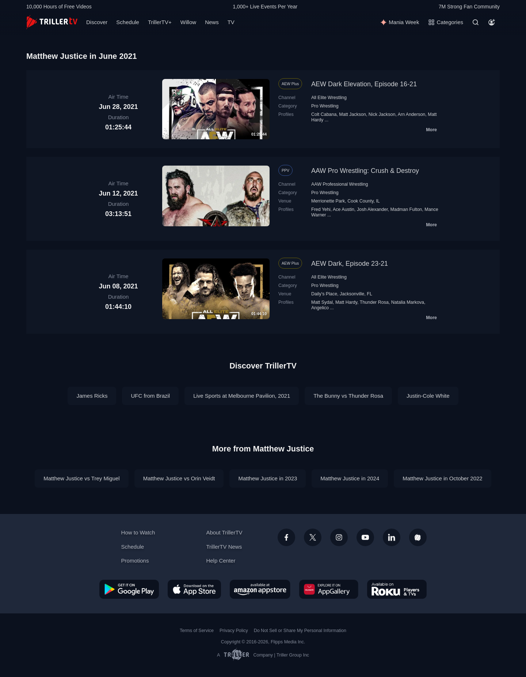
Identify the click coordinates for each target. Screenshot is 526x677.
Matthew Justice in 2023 (267, 478)
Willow (188, 22)
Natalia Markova (407, 302)
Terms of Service (197, 630)
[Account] (492, 22)
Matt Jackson (352, 114)
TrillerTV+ (160, 22)
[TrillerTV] (51, 22)
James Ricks (91, 396)
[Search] (476, 22)
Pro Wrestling (325, 106)
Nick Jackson (382, 114)
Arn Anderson (412, 114)
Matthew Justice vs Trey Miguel (81, 478)
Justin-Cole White (428, 396)
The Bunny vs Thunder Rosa (348, 396)
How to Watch (138, 532)
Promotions (135, 560)
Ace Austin (343, 209)
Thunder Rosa (374, 302)
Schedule (127, 22)
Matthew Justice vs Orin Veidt (179, 478)
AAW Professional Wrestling (339, 184)
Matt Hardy (346, 302)
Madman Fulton (406, 209)
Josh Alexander (372, 209)
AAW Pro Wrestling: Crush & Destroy (365, 170)
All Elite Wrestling (329, 97)
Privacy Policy (234, 630)
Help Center (220, 560)
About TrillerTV (224, 532)
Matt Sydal (322, 302)
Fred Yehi (321, 209)
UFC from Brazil (150, 396)
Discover (96, 22)
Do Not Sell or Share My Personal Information (300, 630)
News (212, 22)
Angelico (320, 307)
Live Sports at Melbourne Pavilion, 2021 (241, 396)
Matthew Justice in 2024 (349, 478)
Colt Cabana (323, 114)
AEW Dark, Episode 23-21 (349, 263)
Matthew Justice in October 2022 (442, 478)
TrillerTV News (224, 547)
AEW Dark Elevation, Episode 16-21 (364, 84)
